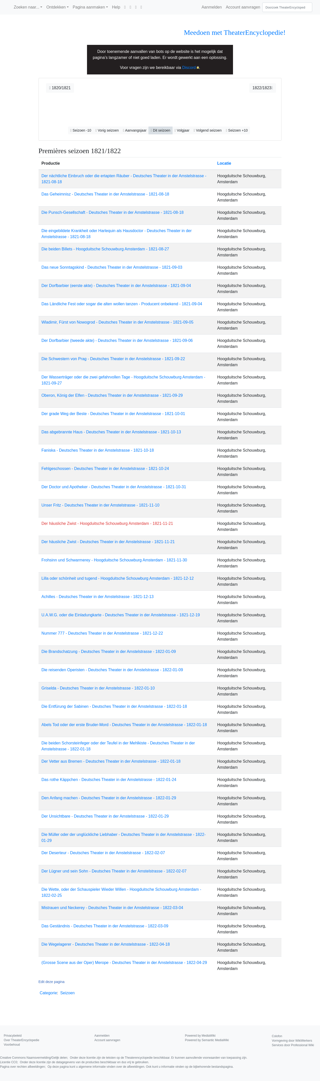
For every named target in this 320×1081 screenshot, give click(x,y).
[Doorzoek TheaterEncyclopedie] (287, 7)
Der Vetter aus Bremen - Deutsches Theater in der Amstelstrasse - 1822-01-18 (111, 761)
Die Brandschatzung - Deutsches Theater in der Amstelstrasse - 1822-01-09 (109, 651)
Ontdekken (56, 7)
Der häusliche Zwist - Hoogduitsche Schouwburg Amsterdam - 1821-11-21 (107, 523)
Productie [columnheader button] (51, 163)
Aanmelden (212, 7)
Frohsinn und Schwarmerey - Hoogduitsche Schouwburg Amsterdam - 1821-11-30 (114, 560)
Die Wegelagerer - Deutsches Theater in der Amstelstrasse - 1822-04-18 (106, 944)
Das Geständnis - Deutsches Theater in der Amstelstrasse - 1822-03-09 (105, 926)
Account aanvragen (243, 7)
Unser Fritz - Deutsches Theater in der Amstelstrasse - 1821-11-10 (101, 505)
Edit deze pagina (51, 982)
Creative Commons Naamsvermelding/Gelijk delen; (123, 1057)
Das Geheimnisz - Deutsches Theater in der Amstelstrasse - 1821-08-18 (105, 194)
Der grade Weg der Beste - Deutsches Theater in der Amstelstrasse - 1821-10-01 (113, 414)
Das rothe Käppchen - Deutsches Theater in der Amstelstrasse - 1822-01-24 (109, 779)
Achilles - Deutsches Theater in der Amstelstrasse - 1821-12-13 (98, 597)
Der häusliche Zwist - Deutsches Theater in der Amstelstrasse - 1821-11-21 (108, 542)
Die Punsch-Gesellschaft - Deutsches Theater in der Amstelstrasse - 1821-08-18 (113, 212)
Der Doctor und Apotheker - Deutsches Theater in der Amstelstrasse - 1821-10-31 (114, 487)
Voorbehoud (12, 1044)
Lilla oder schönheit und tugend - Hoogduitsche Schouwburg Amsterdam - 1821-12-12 (118, 578)
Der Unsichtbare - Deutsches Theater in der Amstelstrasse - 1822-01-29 (105, 816)
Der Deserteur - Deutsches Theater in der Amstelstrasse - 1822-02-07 (103, 853)
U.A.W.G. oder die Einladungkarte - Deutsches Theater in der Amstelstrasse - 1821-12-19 (121, 615)
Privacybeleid (13, 1035)
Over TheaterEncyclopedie (21, 1040)
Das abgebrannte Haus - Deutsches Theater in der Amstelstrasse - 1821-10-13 (111, 432)
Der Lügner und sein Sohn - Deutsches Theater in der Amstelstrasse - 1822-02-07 (114, 871)
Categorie (48, 993)
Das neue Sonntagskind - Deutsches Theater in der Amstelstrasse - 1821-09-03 (112, 267)
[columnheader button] (248, 163)
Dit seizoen (160, 130)
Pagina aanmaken (89, 7)
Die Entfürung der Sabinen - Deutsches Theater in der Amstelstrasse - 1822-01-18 (114, 706)
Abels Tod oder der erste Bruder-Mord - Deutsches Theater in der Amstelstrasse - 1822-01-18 (124, 725)
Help (116, 7)
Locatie (224, 163)
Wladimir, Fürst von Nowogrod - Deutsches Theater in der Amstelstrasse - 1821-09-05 (118, 322)
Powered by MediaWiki (200, 1035)
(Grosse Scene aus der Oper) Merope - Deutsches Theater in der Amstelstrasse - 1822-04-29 (124, 962)
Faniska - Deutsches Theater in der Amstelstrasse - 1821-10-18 (98, 450)
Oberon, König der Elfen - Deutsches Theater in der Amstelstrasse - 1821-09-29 (112, 395)
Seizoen (67, 993)
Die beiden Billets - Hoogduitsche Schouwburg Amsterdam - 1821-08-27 (105, 249)
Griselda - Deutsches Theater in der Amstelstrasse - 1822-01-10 (98, 688)
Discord (189, 67)
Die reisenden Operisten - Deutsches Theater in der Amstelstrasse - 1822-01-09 (112, 670)
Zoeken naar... (26, 7)
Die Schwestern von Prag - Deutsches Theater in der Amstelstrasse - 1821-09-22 (113, 359)
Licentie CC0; (74, 1062)
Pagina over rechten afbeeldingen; (117, 1066)
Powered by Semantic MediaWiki (207, 1040)
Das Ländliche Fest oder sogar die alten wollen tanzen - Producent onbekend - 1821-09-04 (122, 304)
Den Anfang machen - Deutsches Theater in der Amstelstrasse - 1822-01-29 (109, 798)
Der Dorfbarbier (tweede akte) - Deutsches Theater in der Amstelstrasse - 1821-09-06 (117, 340)
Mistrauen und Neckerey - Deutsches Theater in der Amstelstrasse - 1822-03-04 (112, 908)
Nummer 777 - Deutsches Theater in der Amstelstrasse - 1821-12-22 (102, 633)
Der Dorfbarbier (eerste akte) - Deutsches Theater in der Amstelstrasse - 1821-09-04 (116, 285)
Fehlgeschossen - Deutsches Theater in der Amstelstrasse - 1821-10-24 (105, 468)
